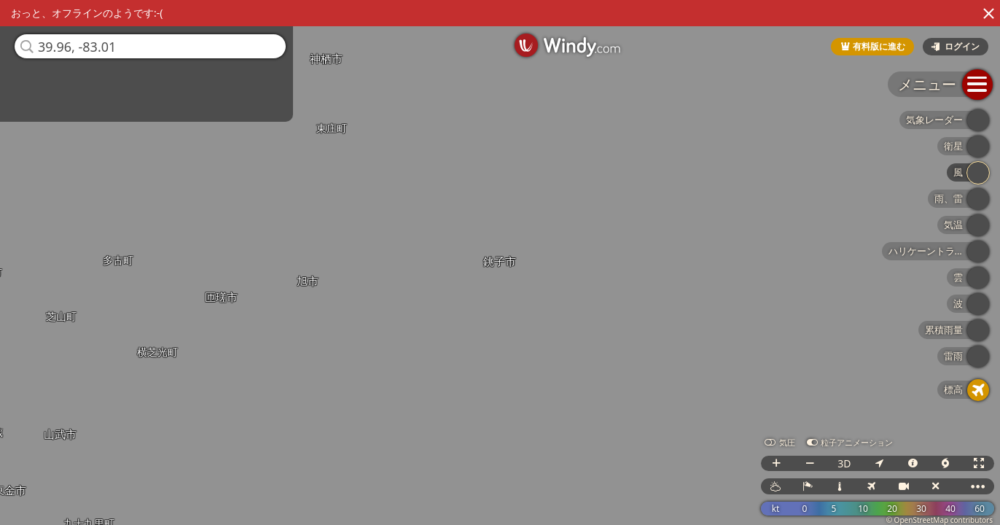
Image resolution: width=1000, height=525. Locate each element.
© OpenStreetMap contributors (939, 520)
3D (844, 463)
